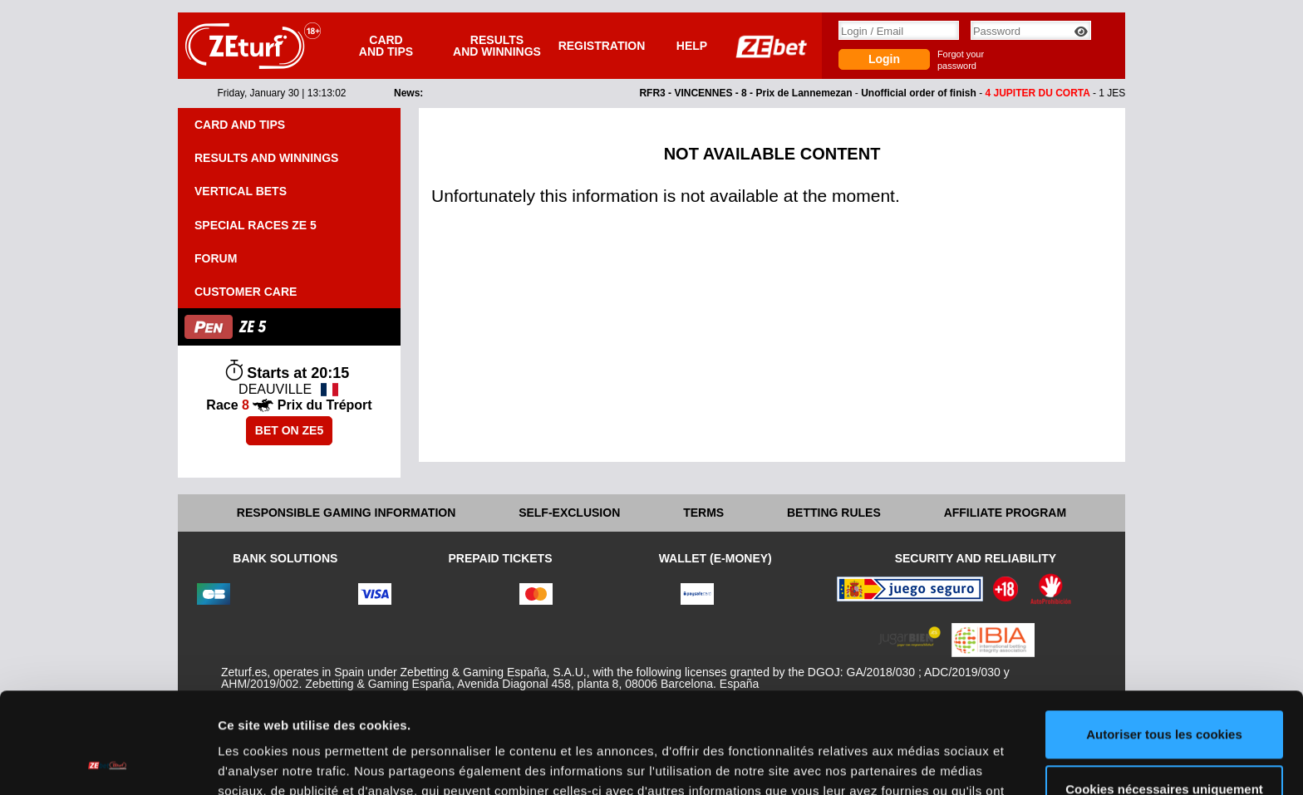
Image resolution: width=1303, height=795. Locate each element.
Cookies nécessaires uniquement (1164, 694)
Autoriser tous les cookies (1164, 640)
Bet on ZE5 (289, 430)
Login (884, 59)
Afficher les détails (274, 762)
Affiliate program (1005, 512)
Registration (602, 45)
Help (691, 45)
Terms (703, 512)
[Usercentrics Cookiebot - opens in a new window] (107, 762)
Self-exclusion (569, 512)
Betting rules (834, 512)
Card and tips (386, 45)
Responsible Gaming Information (346, 512)
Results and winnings (497, 45)
